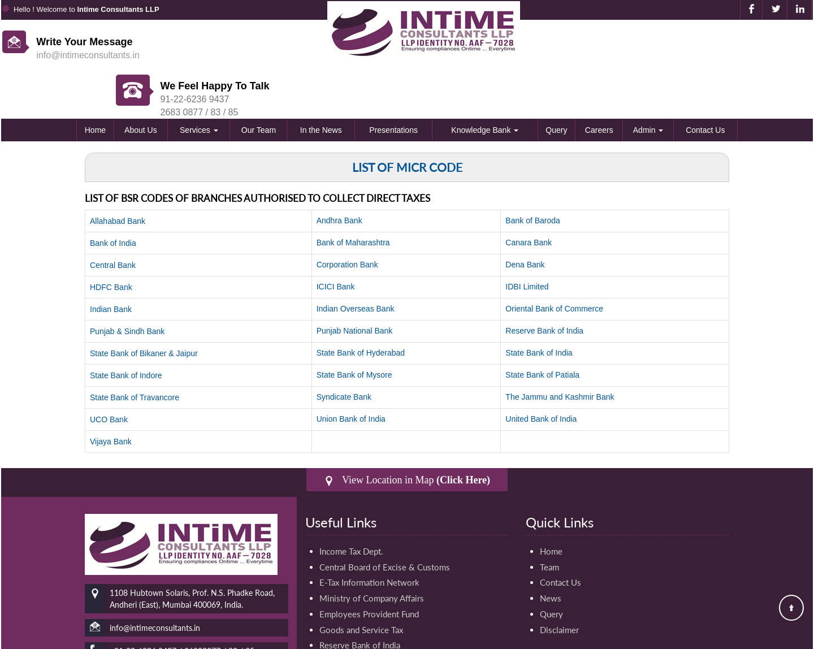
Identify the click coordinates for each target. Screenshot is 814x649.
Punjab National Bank (355, 286)
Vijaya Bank (111, 397)
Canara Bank (528, 198)
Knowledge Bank (484, 85)
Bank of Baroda (532, 176)
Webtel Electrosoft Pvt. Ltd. (771, 637)
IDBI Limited (526, 242)
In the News (321, 85)
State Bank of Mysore (354, 330)
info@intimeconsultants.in (88, 55)
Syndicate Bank (344, 352)
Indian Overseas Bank (356, 264)
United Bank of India (541, 374)
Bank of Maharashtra (353, 198)
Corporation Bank (347, 220)
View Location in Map (407, 436)
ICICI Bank (336, 242)
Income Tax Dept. (351, 507)
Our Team (258, 85)
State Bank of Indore (126, 331)
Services (199, 85)
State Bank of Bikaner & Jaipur (144, 309)
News (550, 555)
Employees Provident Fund (369, 570)
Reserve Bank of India (544, 286)
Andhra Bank (339, 176)
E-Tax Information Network (369, 539)
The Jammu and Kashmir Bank (559, 352)
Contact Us (705, 85)
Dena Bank (524, 220)
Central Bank (113, 221)
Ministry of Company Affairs (371, 555)
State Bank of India (538, 308)
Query (556, 85)
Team (549, 523)
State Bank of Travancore (134, 353)
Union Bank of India (351, 374)
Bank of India (113, 199)
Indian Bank (111, 265)
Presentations (393, 85)
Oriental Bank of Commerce (554, 264)
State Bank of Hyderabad (361, 308)
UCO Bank (109, 375)
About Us (140, 85)
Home (95, 85)
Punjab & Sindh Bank (127, 287)
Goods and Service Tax (361, 586)
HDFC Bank (111, 243)
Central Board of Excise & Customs (384, 523)
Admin (648, 85)
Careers (599, 85)
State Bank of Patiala (542, 330)
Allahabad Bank (117, 176)
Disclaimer (559, 586)
